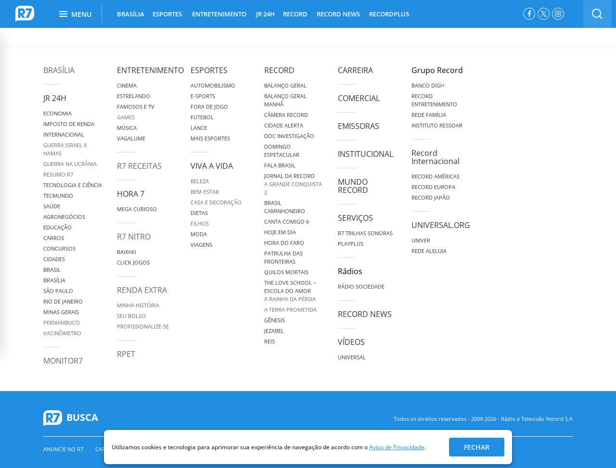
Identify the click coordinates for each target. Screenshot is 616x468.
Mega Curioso (137, 209)
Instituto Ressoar (436, 125)
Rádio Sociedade (361, 286)
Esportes (209, 70)
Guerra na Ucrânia (70, 163)
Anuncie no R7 (63, 449)
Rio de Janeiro (63, 301)
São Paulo (58, 290)
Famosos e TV (135, 106)
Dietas (199, 212)
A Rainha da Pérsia (290, 299)
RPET (126, 354)
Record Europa (433, 186)
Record (279, 70)
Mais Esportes (210, 138)
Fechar (476, 447)
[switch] (597, 14)
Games (126, 117)
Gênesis (274, 320)
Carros (53, 237)
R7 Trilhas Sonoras (365, 233)
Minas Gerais (61, 312)
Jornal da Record (289, 175)
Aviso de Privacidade (396, 447)
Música (127, 127)
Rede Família (428, 114)
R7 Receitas (139, 166)
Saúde (51, 206)
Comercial (359, 98)
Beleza (200, 181)
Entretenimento (150, 70)
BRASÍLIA (130, 14)
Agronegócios (64, 216)
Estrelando (133, 96)
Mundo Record (353, 186)
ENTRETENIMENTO (219, 14)
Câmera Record (286, 114)
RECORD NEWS (338, 14)
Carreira (355, 70)
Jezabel (274, 330)
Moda (199, 234)
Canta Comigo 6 (286, 221)
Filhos (200, 223)
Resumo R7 (58, 174)
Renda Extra (142, 290)
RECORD (295, 14)
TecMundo (58, 195)
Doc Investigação (289, 135)
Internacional (63, 134)
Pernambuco (61, 322)
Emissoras (358, 126)
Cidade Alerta (283, 125)
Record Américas (435, 176)
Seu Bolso (131, 315)
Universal (352, 357)
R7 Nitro (134, 236)
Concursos (59, 248)
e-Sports (203, 96)
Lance (199, 127)
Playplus (350, 243)
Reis (269, 341)
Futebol (202, 117)
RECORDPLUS (389, 14)
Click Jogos (133, 262)
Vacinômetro (62, 333)
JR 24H (265, 14)
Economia (57, 113)
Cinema (127, 85)
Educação (57, 227)
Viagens (201, 244)
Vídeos (351, 342)
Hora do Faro (284, 242)
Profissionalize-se (143, 326)
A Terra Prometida (290, 309)
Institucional (365, 154)
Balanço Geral (285, 85)
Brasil (52, 269)
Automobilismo (213, 85)
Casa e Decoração (216, 202)
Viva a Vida (212, 166)
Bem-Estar (205, 191)
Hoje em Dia (280, 232)
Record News (365, 314)
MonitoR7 (63, 360)
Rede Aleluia (429, 250)
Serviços (355, 218)
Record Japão (430, 197)
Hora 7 (130, 194)
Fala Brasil (279, 165)
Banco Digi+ (428, 85)
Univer (420, 240)
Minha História (138, 305)
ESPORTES (167, 14)
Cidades (54, 259)
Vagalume (131, 138)
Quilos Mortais (286, 272)
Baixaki (126, 251)
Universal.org (440, 225)
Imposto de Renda (68, 123)
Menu (75, 14)
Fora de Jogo (209, 106)
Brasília (59, 70)
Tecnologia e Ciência (72, 185)
